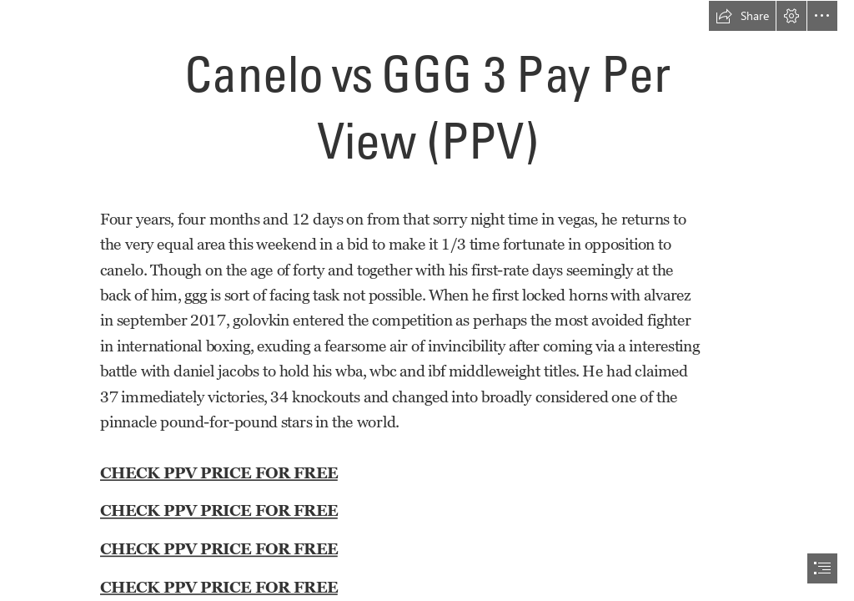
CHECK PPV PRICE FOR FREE (219, 472)
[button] (742, 16)
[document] (427, 300)
